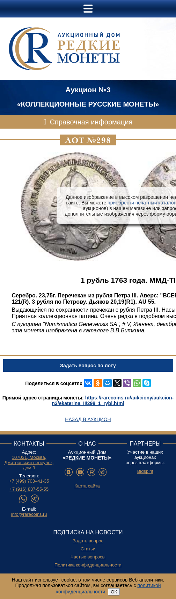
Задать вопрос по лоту (88, 365)
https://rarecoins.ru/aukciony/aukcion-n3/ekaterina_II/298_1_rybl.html (113, 400)
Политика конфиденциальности (88, 565)
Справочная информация (91, 122)
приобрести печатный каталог (141, 202)
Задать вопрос (88, 540)
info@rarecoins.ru (29, 514)
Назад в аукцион (88, 419)
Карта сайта (87, 486)
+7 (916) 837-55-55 (29, 489)
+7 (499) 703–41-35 (29, 481)
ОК (114, 591)
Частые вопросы (88, 557)
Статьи (88, 548)
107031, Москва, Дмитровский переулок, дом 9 (29, 462)
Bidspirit (145, 471)
